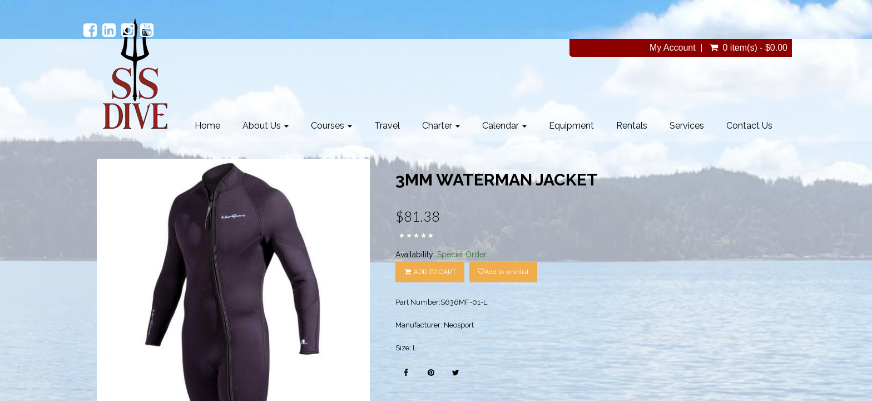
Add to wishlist (503, 272)
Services (687, 125)
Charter (441, 125)
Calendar (504, 125)
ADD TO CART (430, 272)
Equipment (571, 125)
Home (207, 125)
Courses (331, 125)
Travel (387, 125)
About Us (265, 125)
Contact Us (749, 125)
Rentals (631, 125)
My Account (673, 48)
